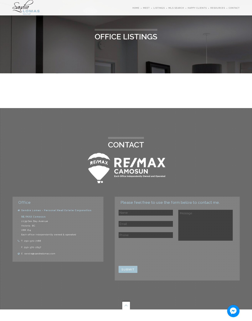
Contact (234, 8)
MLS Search (176, 8)
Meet (146, 8)
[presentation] (148, 252)
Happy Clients (197, 8)
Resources (217, 8)
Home (135, 8)
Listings (159, 8)
